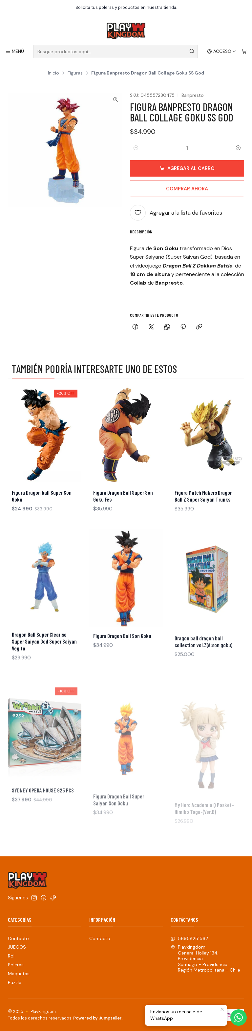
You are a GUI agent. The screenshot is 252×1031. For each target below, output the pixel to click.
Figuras (75, 73)
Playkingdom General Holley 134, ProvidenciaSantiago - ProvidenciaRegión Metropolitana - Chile (205, 958)
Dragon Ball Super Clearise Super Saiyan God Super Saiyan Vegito (44, 669)
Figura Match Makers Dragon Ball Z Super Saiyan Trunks (204, 515)
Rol (11, 956)
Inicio (53, 73)
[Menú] (14, 51)
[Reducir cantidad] (135, 148)
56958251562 (189, 938)
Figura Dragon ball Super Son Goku (42, 502)
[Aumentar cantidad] (238, 148)
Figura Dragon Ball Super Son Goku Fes (123, 507)
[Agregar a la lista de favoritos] (176, 213)
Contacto (18, 938)
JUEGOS (17, 947)
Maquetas (19, 974)
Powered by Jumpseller (97, 1018)
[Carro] (244, 51)
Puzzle (14, 982)
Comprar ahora (187, 189)
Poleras (16, 965)
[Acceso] (221, 51)
